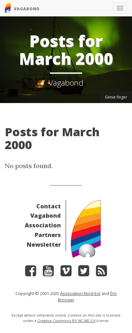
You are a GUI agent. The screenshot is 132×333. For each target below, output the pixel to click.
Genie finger (116, 97)
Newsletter (44, 244)
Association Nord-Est (80, 293)
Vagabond (45, 215)
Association (43, 225)
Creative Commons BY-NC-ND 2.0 (66, 320)
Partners (48, 235)
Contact (48, 206)
